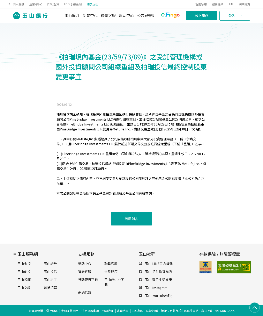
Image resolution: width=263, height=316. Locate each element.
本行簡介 (72, 15)
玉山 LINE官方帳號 (156, 263)
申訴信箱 (84, 292)
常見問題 (111, 271)
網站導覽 (244, 4)
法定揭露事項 (90, 311)
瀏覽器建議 (36, 311)
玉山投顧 (24, 279)
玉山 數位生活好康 (155, 279)
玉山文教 (24, 287)
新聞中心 (90, 15)
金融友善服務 (69, 311)
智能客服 (201, 4)
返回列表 (131, 218)
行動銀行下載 (88, 279)
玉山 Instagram (153, 287)
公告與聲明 (146, 15)
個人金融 (18, 4)
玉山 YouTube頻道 (156, 295)
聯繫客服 (108, 15)
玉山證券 (50, 263)
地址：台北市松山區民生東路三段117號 (186, 311)
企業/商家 (35, 4)
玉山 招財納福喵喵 (155, 271)
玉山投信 (50, 271)
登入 (231, 15)
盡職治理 (122, 311)
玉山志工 (50, 279)
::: (9, 4)
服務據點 (217, 4)
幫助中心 (126, 15)
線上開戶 (201, 15)
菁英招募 (50, 287)
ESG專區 (137, 311)
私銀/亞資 (53, 4)
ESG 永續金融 (73, 4)
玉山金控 (24, 263)
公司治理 (108, 311)
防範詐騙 (152, 311)
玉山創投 (24, 271)
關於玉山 (92, 4)
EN (231, 4)
